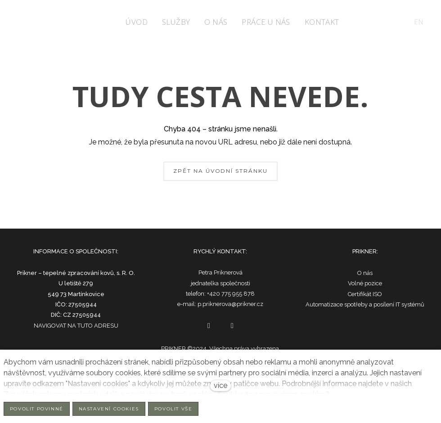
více (220, 385)
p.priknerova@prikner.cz (230, 304)
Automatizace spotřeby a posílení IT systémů (365, 304)
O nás (365, 273)
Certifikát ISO (365, 294)
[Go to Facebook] (208, 325)
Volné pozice (365, 283)
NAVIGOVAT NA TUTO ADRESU (76, 325)
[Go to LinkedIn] (232, 325)
